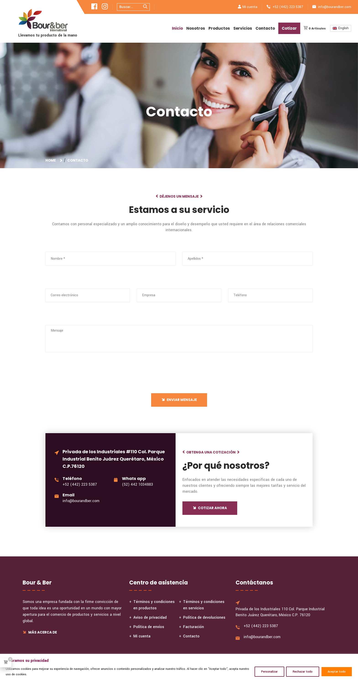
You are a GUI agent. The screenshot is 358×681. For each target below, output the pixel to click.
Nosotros (195, 28)
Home (51, 160)
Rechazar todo (303, 672)
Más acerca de (40, 632)
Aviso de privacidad (150, 617)
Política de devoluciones (204, 617)
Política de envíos (148, 626)
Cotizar (289, 28)
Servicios (242, 28)
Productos (219, 28)
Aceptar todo (337, 672)
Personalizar (269, 672)
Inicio (177, 28)
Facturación (193, 626)
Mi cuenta (249, 7)
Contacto (265, 28)
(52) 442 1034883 (137, 484)
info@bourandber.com (334, 7)
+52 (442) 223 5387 (288, 7)
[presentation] (76, 386)
